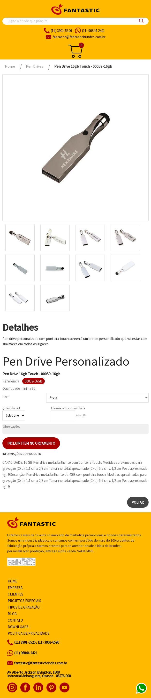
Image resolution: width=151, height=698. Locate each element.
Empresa (15, 587)
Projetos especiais (24, 600)
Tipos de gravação (24, 607)
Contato (15, 620)
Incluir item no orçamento (31, 443)
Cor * (6, 397)
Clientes (15, 594)
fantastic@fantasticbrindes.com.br (40, 663)
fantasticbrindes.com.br (79, 37)
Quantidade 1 (11, 408)
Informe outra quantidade (68, 408)
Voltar (138, 502)
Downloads (18, 627)
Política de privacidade (28, 633)
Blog (12, 613)
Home (12, 581)
